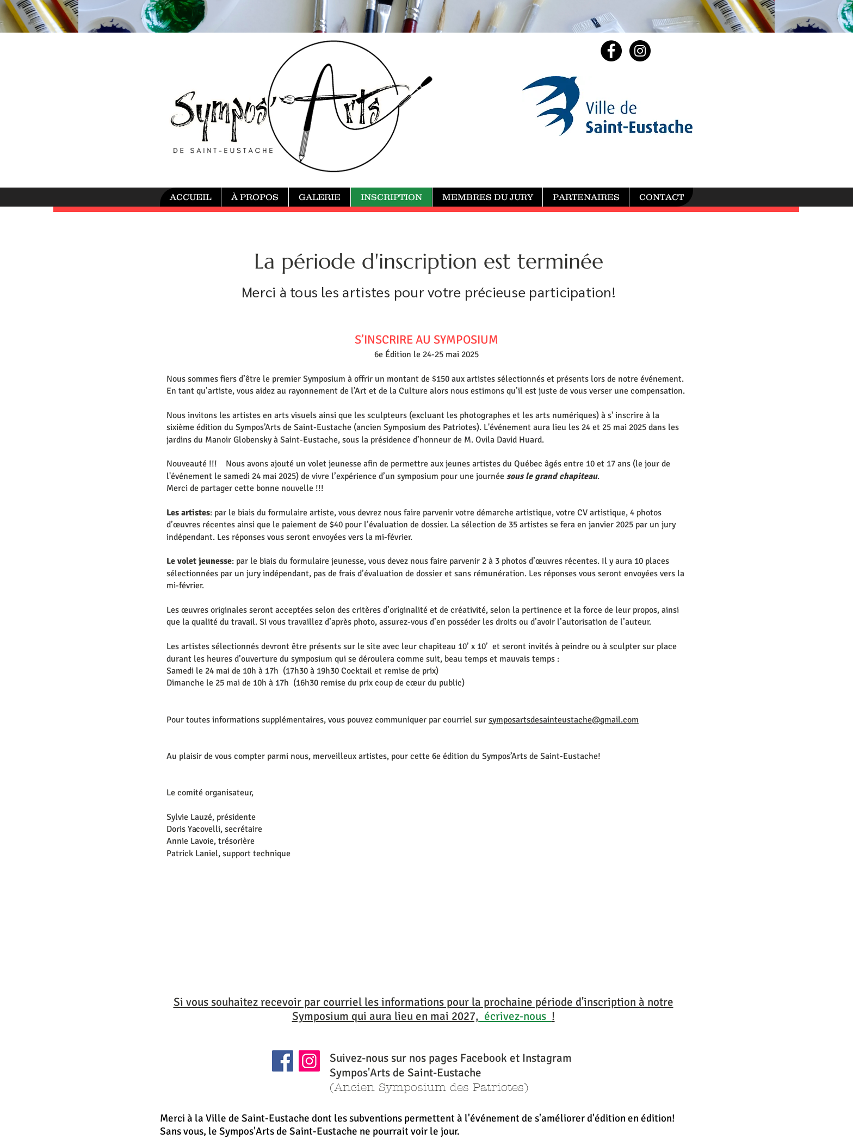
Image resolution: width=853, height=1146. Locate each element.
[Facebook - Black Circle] (611, 50)
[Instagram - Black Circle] (640, 50)
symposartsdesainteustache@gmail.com (564, 719)
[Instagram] (309, 1061)
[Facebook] (282, 1061)
